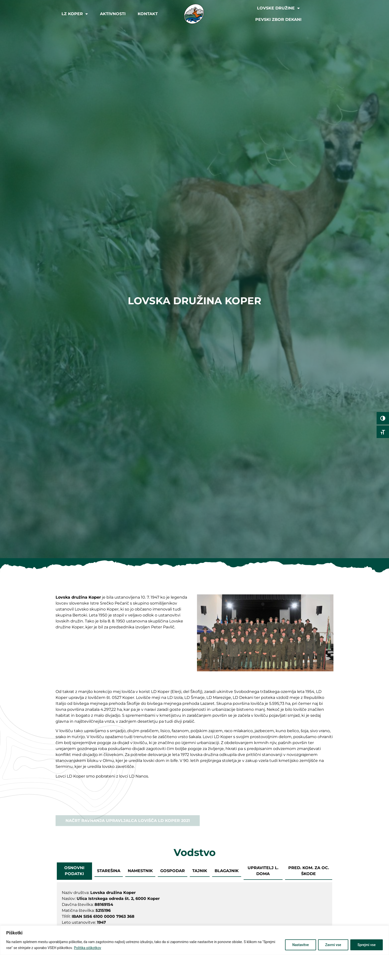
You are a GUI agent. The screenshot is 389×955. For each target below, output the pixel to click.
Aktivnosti (113, 13)
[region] (194, 940)
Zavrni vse (333, 945)
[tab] (74, 871)
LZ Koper (75, 13)
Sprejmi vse (366, 945)
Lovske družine (278, 8)
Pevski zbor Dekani (278, 19)
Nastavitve (300, 945)
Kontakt (148, 13)
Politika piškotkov (87, 948)
